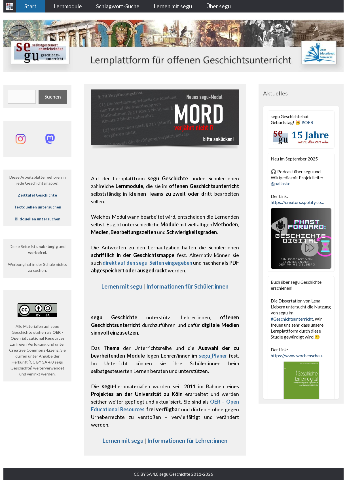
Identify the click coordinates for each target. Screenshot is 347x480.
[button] (165, 117)
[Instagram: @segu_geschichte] (20, 138)
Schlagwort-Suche (117, 6)
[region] (165, 120)
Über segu (218, 6)
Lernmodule (68, 6)
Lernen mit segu (173, 6)
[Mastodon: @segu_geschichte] (49, 138)
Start (30, 6)
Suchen (53, 96)
